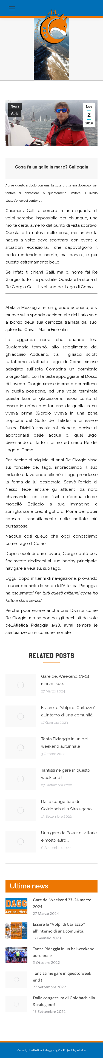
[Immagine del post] (20, 685)
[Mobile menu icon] (11, 8)
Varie (15, 114)
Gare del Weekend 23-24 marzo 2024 (65, 680)
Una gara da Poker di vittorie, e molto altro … (69, 836)
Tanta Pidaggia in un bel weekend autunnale (64, 743)
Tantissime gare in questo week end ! (65, 774)
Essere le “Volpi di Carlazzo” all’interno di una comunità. (68, 711)
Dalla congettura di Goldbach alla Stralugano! (67, 805)
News (15, 106)
